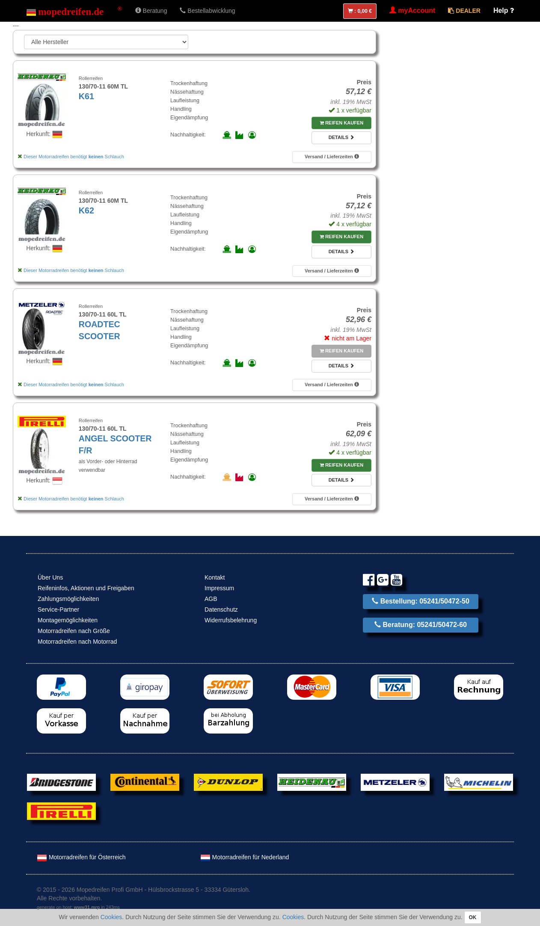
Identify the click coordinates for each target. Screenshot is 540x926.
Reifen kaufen (341, 122)
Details (341, 137)
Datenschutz (221, 609)
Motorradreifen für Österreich (81, 857)
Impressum (219, 588)
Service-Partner (58, 609)
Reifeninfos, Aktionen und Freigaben (86, 588)
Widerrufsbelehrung (231, 620)
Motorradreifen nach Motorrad (77, 641)
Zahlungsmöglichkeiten (68, 598)
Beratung (151, 10)
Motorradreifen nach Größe (74, 630)
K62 (86, 210)
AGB (211, 598)
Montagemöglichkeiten (68, 620)
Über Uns (50, 577)
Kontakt (215, 577)
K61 (86, 96)
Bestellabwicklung (207, 10)
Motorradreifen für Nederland (244, 857)
